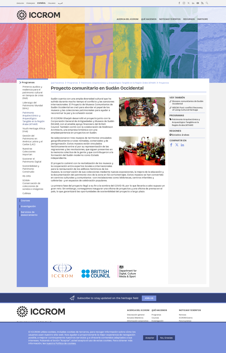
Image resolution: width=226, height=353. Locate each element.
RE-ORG (26, 176)
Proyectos (164, 83)
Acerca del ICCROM (127, 19)
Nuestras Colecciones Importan (28, 151)
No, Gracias (166, 337)
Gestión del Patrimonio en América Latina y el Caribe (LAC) (32, 140)
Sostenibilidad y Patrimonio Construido (30, 169)
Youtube (198, 3)
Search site (207, 3)
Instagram (184, 3)
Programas (28, 82)
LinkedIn (193, 3)
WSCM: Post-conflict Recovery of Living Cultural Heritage (187, 109)
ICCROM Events (186, 318)
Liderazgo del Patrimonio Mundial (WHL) (32, 105)
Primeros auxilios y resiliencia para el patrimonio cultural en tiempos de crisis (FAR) (32, 92)
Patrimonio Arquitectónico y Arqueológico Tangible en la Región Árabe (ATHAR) (33, 118)
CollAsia (26, 193)
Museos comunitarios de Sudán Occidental (187, 102)
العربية (60, 3)
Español (41, 3)
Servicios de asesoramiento (29, 213)
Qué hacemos (148, 19)
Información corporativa (137, 321)
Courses (25, 200)
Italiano (51, 3)
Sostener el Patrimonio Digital (31, 160)
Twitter (188, 3)
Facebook (179, 3)
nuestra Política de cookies (61, 343)
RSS (202, 3)
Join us (149, 298)
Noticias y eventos (169, 19)
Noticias (182, 315)
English (20, 3)
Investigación (28, 206)
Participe (202, 19)
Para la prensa (185, 321)
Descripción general (135, 315)
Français (30, 3)
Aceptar (149, 337)
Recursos (189, 19)
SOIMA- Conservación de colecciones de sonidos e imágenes (32, 184)
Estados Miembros (135, 318)
